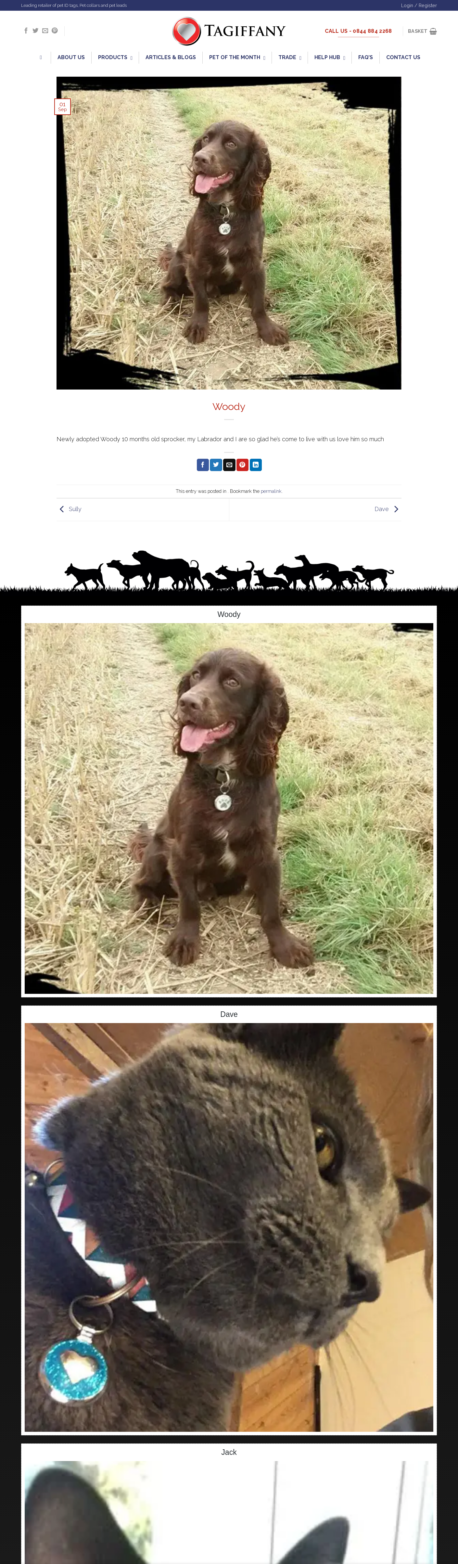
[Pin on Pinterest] (242, 465)
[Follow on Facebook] (26, 31)
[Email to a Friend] (229, 465)
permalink (271, 491)
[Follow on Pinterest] (54, 31)
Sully (69, 509)
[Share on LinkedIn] (256, 465)
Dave (388, 509)
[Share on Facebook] (203, 465)
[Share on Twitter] (216, 465)
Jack (228, 1452)
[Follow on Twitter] (35, 31)
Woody (228, 614)
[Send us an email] (45, 31)
